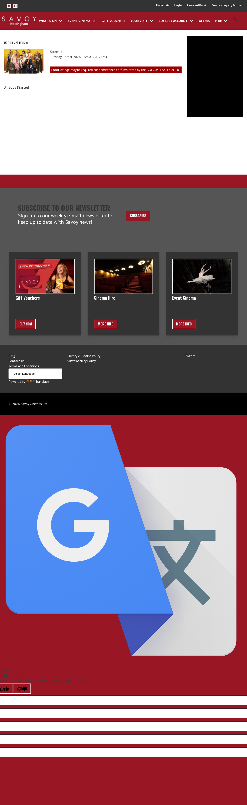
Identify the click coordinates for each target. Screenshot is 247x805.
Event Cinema (79, 21)
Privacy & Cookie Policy (83, 356)
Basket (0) (162, 5)
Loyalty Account (173, 21)
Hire (218, 21)
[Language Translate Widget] (35, 374)
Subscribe (138, 215)
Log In (178, 5)
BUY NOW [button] (25, 324)
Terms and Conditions (24, 366)
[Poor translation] (22, 689)
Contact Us (17, 361)
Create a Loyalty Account (227, 5)
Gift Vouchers (113, 21)
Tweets (190, 356)
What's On (48, 21)
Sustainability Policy (81, 361)
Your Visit (139, 21)
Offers (204, 21)
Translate (37, 381)
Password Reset (196, 5)
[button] (9, 6)
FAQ (12, 356)
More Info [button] (105, 324)
